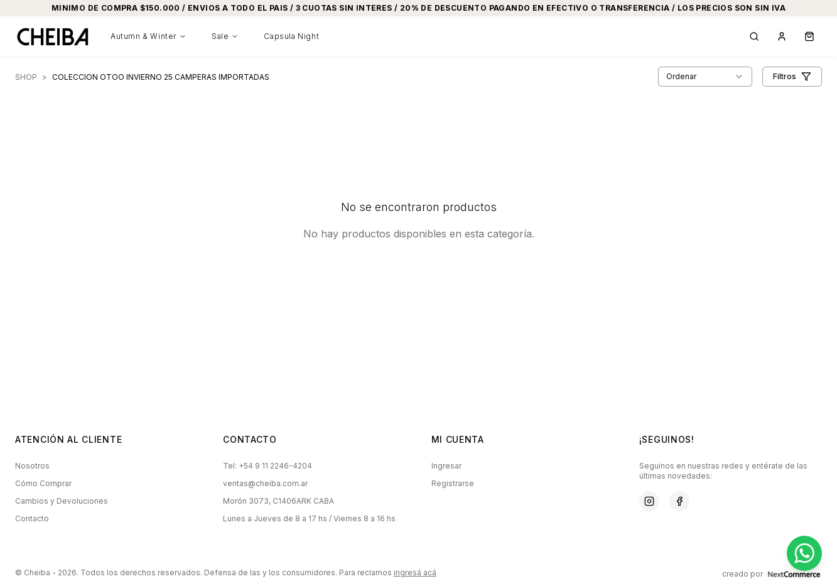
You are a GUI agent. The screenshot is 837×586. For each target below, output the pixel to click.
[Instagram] (649, 501)
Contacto (32, 518)
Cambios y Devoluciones (61, 501)
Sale (225, 36)
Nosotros (32, 465)
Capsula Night (291, 36)
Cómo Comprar (43, 483)
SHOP (26, 77)
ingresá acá (415, 572)
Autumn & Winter (148, 36)
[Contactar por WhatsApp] (804, 553)
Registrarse (452, 483)
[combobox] (705, 77)
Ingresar (446, 465)
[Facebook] (679, 501)
